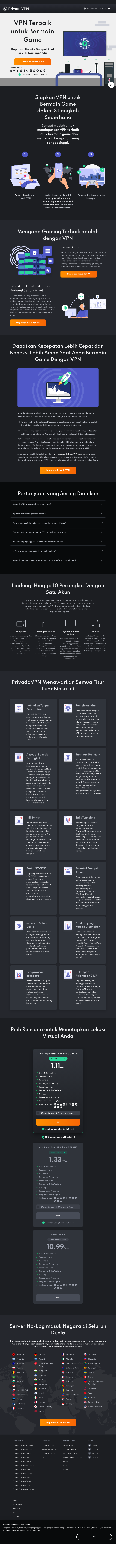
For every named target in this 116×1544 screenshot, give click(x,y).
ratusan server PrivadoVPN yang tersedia (71, 454)
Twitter (94, 1445)
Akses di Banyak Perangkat (37, 756)
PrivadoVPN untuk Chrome (22, 1473)
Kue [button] (43, 1457)
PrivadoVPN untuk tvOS (21, 1469)
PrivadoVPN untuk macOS (22, 1453)
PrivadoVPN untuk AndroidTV (23, 1465)
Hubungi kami (18, 1504)
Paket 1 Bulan (58, 1267)
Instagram (95, 1453)
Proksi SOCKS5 (36, 868)
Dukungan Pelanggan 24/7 (86, 974)
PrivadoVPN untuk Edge (21, 1477)
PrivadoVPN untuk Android (22, 1449)
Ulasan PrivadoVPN (70, 1453)
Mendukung (17, 1508)
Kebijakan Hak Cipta (49, 1453)
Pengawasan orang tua (35, 974)
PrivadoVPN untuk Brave (21, 1485)
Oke (94, 1537)
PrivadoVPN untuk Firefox (22, 1481)
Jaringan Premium (88, 754)
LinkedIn (95, 1449)
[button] (59, 1206)
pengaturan (27, 1530)
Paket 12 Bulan (58, 1185)
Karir (65, 1465)
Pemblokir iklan (86, 705)
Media (65, 1469)
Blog (14, 1512)
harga (15, 1500)
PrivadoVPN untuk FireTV (22, 1461)
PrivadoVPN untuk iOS (21, 1457)
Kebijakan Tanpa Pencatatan (37, 707)
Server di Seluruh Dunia (37, 925)
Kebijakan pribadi (48, 1445)
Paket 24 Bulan (58, 1091)
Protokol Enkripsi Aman (87, 870)
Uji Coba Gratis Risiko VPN (72, 1457)
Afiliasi (65, 1461)
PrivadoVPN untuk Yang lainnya (24, 1489)
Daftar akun (21, 195)
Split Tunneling (85, 817)
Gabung (16, 1516)
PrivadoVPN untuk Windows (23, 1445)
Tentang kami (68, 1445)
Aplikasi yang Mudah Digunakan (88, 925)
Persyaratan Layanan (49, 1449)
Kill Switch (33, 817)
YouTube (95, 1457)
